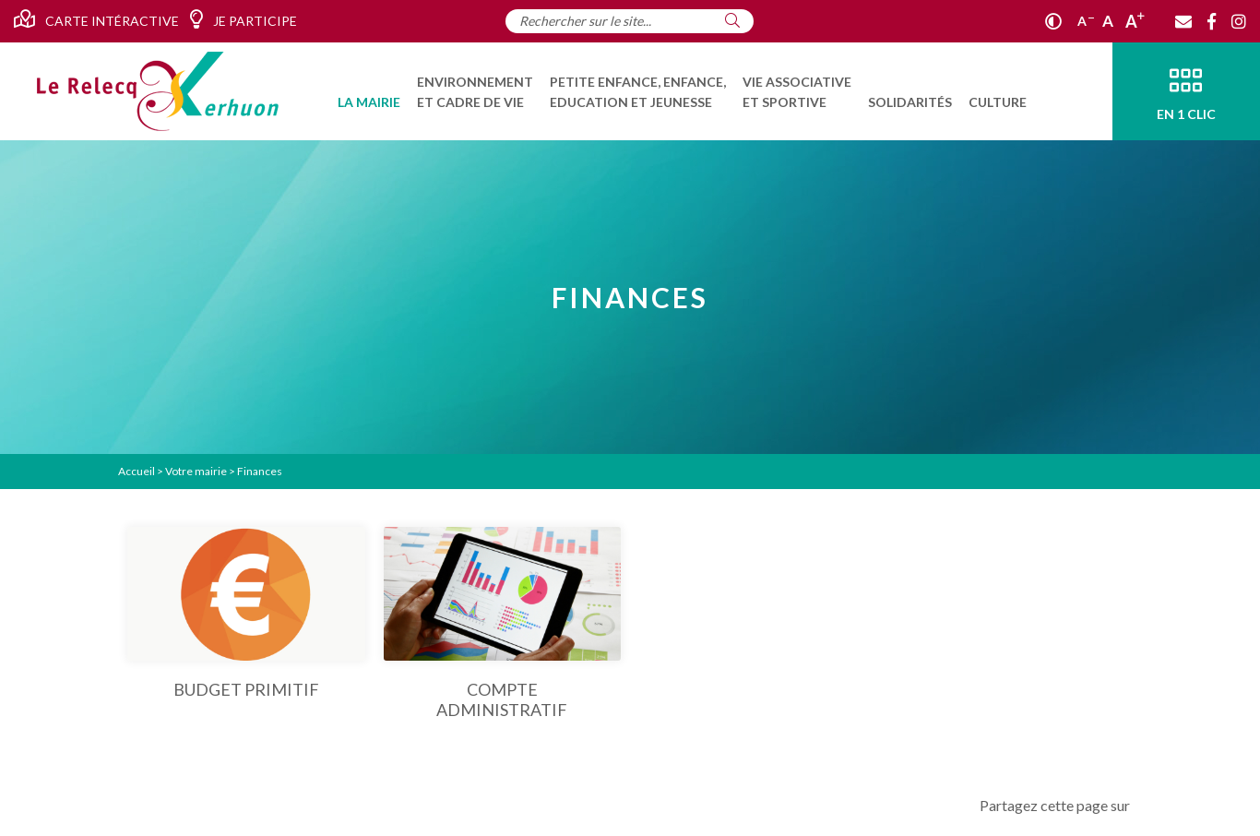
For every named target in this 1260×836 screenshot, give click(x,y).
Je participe (243, 19)
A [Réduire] (1085, 21)
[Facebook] (1211, 21)
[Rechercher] (732, 20)
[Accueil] (158, 91)
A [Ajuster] (1107, 20)
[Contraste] (1053, 21)
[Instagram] (1238, 21)
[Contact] (1183, 21)
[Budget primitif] (246, 613)
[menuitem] (369, 91)
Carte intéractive (96, 19)
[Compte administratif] (503, 623)
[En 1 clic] (1186, 91)
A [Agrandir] (1135, 21)
